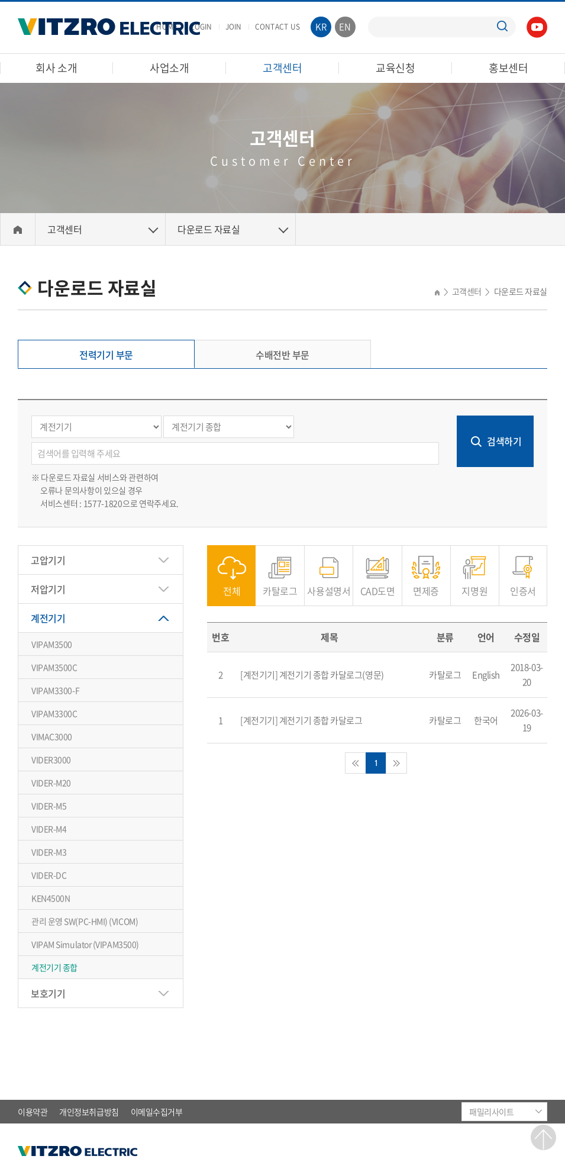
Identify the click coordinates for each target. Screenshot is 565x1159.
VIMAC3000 (51, 736)
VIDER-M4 (48, 829)
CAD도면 (377, 584)
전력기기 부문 (106, 354)
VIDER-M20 (51, 782)
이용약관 (32, 1112)
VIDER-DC (48, 875)
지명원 (474, 584)
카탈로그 (280, 584)
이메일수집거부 (157, 1112)
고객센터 (282, 68)
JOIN (233, 26)
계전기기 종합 (54, 967)
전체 (231, 584)
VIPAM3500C (54, 667)
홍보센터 (508, 68)
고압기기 (48, 560)
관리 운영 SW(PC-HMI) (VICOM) (84, 921)
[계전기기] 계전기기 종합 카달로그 (301, 720)
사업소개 (169, 68)
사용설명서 (328, 584)
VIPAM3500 (51, 644)
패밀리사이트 (491, 1112)
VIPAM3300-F (55, 690)
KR (321, 26)
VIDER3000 (51, 759)
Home (17, 229)
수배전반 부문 (282, 354)
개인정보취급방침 (88, 1112)
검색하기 (504, 441)
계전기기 (48, 618)
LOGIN (201, 26)
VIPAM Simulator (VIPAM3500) (85, 944)
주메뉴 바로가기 (0, 0)
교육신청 (395, 68)
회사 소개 (56, 68)
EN (345, 26)
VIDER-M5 (48, 806)
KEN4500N (50, 898)
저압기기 (48, 589)
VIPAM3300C (54, 713)
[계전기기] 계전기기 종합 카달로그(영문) (312, 674)
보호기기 (48, 993)
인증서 (523, 584)
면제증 (426, 584)
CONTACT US (277, 26)
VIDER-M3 (48, 852)
